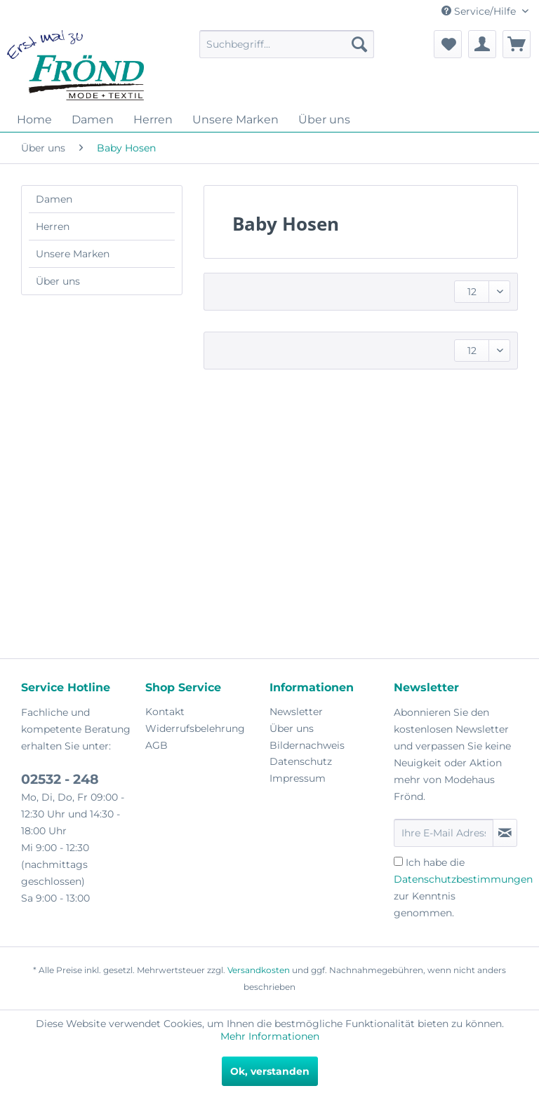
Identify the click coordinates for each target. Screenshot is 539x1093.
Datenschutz (301, 761)
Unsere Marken (72, 253)
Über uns (58, 281)
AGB (156, 745)
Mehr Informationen (269, 1036)
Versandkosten (258, 970)
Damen (54, 199)
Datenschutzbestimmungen (463, 879)
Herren (52, 226)
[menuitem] (287, 44)
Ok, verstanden (270, 1071)
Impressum (298, 778)
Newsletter (296, 711)
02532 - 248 (60, 779)
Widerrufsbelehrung (195, 728)
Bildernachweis (307, 745)
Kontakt (165, 711)
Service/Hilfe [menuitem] (480, 11)
